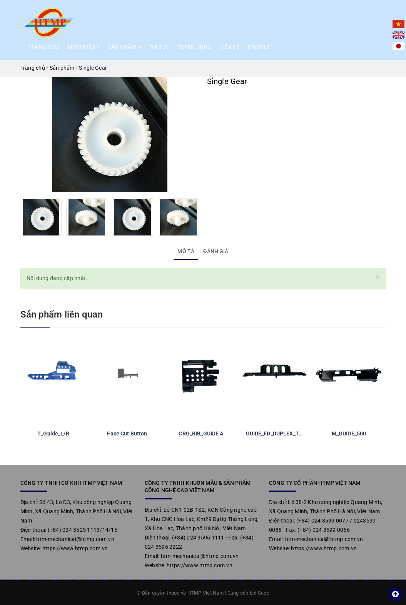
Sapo (263, 593)
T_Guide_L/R (53, 433)
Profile (259, 47)
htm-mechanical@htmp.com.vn (75, 539)
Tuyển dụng (194, 47)
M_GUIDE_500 (349, 433)
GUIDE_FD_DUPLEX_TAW (276, 433)
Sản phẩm (124, 47)
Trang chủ (43, 47)
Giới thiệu (83, 47)
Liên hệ (229, 47)
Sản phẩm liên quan (61, 314)
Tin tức (159, 47)
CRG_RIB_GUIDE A (201, 433)
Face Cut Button (127, 433)
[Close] (378, 277)
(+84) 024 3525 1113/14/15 (82, 530)
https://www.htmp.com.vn (75, 548)
